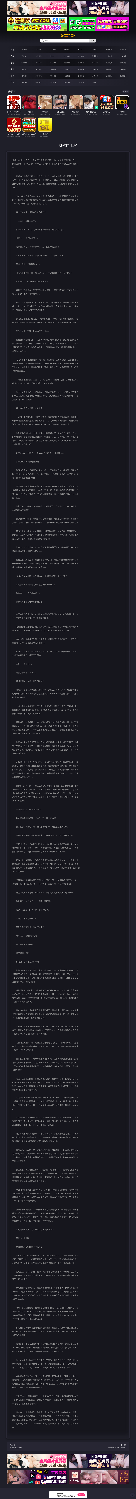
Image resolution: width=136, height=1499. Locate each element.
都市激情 (24, 76)
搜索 (92, 40)
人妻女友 (53, 76)
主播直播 (109, 56)
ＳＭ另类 (123, 56)
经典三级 (95, 63)
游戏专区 (67, 50)
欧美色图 (53, 69)
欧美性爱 (67, 63)
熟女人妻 (81, 56)
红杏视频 (81, 82)
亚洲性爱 (24, 63)
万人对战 (53, 50)
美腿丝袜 (81, 69)
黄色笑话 (109, 76)
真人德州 (39, 50)
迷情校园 (81, 76)
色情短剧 (95, 82)
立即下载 (81, 1495)
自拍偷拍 (39, 56)
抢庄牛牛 (123, 50)
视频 (12, 56)
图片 (12, 69)
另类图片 (123, 69)
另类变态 (123, 63)
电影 (12, 62)
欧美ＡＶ (53, 56)
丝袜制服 (95, 56)
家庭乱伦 (39, 76)
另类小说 (95, 76)
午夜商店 (39, 82)
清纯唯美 (95, 69)
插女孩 (24, 82)
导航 (12, 82)
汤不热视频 (67, 82)
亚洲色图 (39, 69)
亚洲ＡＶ (24, 56)
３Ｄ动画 (67, 56)
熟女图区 (109, 69)
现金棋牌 (109, 50)
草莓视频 (53, 82)
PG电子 (24, 50)
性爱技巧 (123, 76)
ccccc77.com (68, 36)
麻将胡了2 (80, 50)
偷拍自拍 (39, 63)
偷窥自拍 (24, 69)
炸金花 (95, 50)
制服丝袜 (81, 63)
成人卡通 (53, 63)
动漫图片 (67, 69)
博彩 (12, 49)
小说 (12, 76)
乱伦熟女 (109, 63)
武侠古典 (67, 76)
